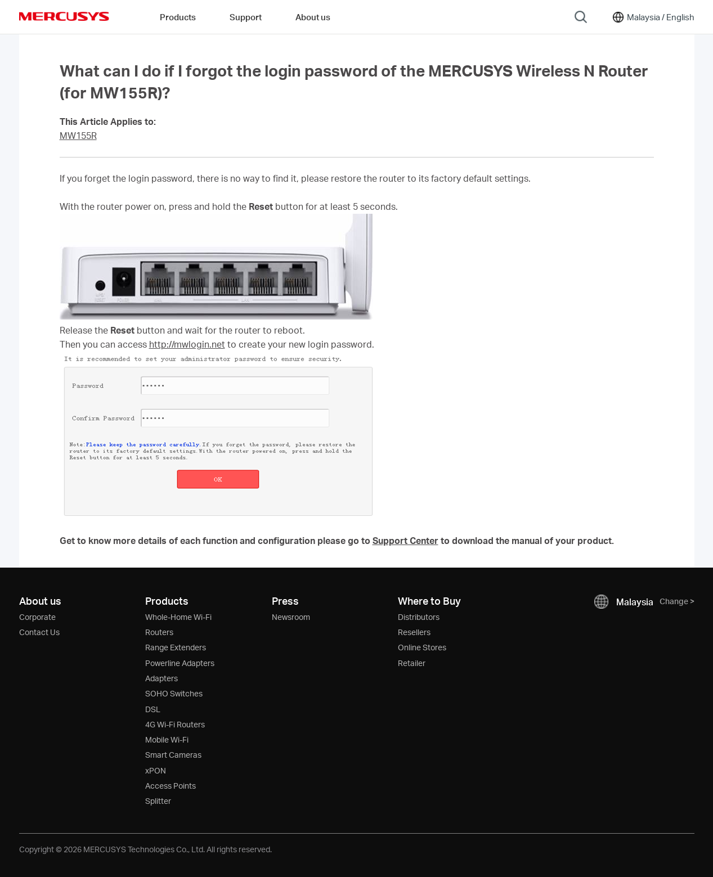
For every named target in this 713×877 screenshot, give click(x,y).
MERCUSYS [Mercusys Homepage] (64, 16)
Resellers (414, 632)
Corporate (37, 617)
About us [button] (312, 17)
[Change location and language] (652, 17)
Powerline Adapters (179, 663)
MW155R (78, 135)
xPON (155, 770)
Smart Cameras (173, 754)
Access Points (170, 785)
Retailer (411, 663)
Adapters (161, 678)
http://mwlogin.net (187, 344)
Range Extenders (175, 647)
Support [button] (246, 17)
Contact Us (39, 632)
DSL (152, 709)
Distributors (419, 617)
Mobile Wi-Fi (167, 739)
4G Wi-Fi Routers (175, 724)
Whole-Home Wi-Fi (178, 617)
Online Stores (422, 647)
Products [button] (178, 17)
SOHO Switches (174, 693)
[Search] (581, 17)
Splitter (158, 801)
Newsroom (291, 617)
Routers (159, 632)
